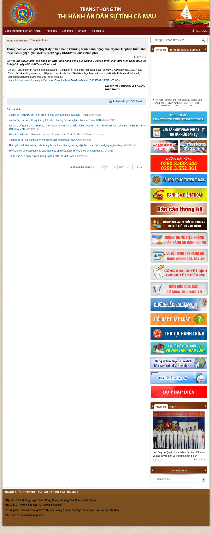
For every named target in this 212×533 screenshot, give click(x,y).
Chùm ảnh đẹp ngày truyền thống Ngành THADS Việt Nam (41, 156)
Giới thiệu (67, 30)
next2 (160, 459)
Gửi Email (136, 101)
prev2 (155, 459)
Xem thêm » (199, 459)
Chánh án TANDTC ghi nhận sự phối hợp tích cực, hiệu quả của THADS (49, 114)
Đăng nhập (201, 31)
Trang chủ (51, 30)
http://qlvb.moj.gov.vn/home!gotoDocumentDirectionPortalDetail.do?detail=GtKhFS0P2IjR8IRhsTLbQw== (65, 80)
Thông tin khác (39, 40)
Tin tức (82, 30)
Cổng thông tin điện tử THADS (23, 30)
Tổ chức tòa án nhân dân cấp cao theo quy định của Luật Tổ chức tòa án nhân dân (54, 150)
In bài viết (119, 101)
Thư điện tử (97, 30)
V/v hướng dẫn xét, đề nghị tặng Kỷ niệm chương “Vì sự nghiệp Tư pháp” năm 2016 (55, 120)
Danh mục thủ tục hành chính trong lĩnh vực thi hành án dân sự (44, 139)
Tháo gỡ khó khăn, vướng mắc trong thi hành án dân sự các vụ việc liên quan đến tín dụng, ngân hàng (65, 145)
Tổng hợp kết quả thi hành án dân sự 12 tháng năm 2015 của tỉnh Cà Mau (50, 134)
